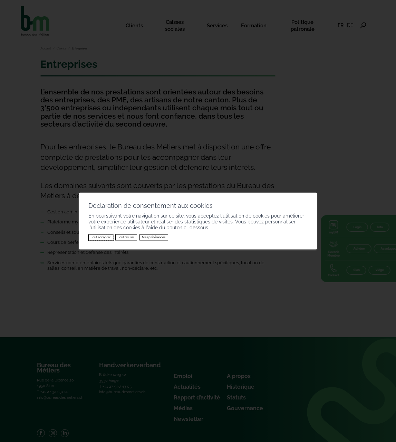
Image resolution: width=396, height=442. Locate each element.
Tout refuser (126, 237)
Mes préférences (153, 237)
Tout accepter (100, 237)
